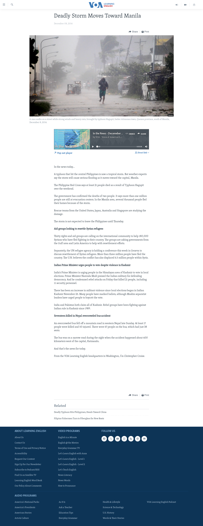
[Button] (133, 32)
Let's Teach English (67, 470)
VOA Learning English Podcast (161, 502)
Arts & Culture (22, 518)
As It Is (62, 502)
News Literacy (65, 475)
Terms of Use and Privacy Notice (30, 448)
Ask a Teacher (65, 507)
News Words (64, 480)
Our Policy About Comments (28, 486)
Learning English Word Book (28, 480)
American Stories (23, 513)
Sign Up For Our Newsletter (28, 464)
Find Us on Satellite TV (25, 475)
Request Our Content (25, 459)
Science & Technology (113, 507)
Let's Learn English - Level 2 (71, 464)
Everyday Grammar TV (69, 448)
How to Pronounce (67, 486)
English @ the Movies (68, 443)
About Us (19, 437)
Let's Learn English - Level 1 (71, 459)
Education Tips (66, 513)
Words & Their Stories (113, 518)
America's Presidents (25, 507)
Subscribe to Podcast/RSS (27, 470)
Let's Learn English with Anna (72, 453)
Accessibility (21, 453)
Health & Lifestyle (111, 502)
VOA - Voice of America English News (114, 137)
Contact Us (20, 443)
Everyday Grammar (68, 518)
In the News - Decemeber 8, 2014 (111, 133)
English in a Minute (67, 437)
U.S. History (108, 513)
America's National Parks (27, 502)
